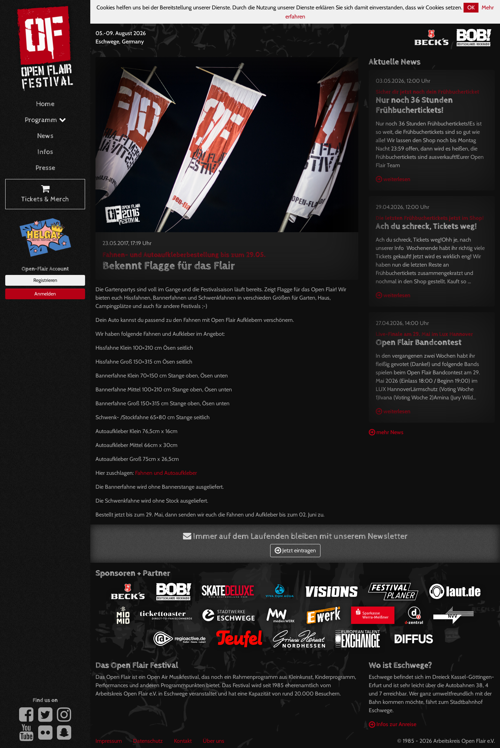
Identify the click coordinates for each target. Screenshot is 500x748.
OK (471, 7)
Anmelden (45, 294)
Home (45, 104)
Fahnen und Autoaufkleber (166, 473)
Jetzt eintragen (295, 550)
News (45, 136)
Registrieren (45, 280)
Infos (45, 152)
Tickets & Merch (45, 194)
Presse (45, 168)
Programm (45, 120)
